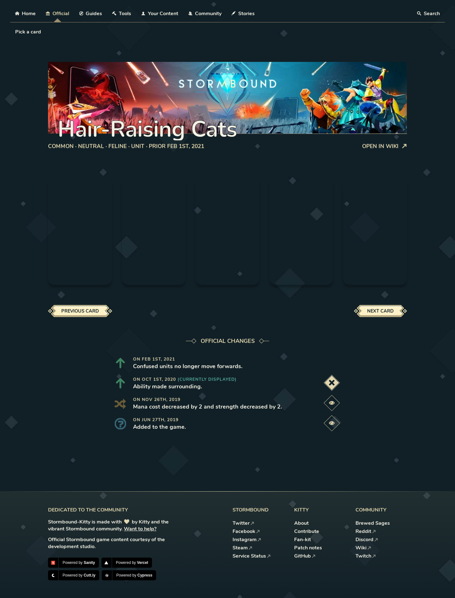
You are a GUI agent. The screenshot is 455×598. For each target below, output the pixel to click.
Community (204, 13)
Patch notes (308, 547)
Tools (121, 13)
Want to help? (140, 528)
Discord (366, 539)
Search (428, 13)
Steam (242, 547)
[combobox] (15, 31)
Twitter (243, 523)
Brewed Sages (372, 523)
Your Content (159, 13)
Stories (243, 13)
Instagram (247, 539)
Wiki (363, 547)
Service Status (252, 556)
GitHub (305, 556)
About (301, 523)
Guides (90, 13)
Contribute (306, 531)
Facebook (246, 531)
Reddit (365, 531)
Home (25, 13)
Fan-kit (302, 539)
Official (57, 13)
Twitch (365, 556)
